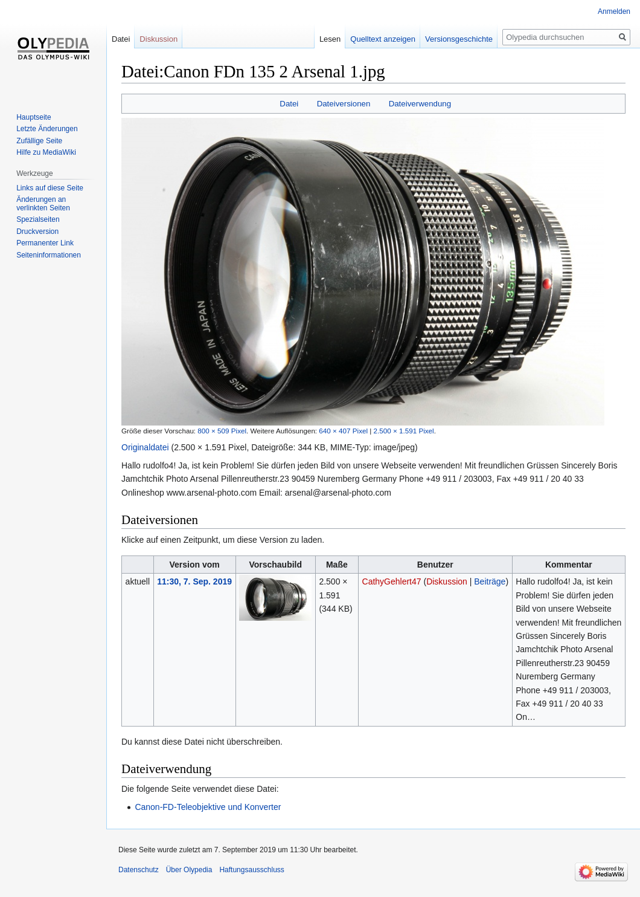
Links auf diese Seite (49, 188)
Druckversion (37, 231)
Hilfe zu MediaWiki (46, 152)
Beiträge (489, 581)
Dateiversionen (344, 103)
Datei (289, 103)
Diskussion (446, 581)
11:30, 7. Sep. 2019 (194, 581)
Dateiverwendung (420, 103)
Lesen (330, 39)
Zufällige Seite (39, 141)
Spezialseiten (37, 219)
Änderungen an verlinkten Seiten (43, 203)
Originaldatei (145, 447)
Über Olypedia (189, 870)
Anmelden (614, 11)
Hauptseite (33, 117)
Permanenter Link (45, 243)
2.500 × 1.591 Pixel (404, 431)
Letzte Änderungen (46, 129)
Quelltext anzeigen (382, 39)
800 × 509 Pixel (221, 431)
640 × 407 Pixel (343, 431)
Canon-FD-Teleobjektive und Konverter (208, 807)
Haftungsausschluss (251, 870)
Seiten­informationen (48, 255)
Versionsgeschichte (459, 39)
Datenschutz (138, 870)
